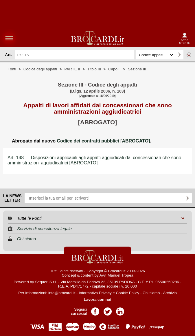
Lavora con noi (97, 299)
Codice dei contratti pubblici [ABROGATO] (103, 140)
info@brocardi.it (62, 293)
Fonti (12, 69)
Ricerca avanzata (189, 54)
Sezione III (137, 69)
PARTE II (72, 69)
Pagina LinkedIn (120, 309)
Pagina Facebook (95, 309)
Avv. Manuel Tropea (116, 275)
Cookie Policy (127, 293)
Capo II (114, 69)
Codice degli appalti (40, 69)
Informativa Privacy (95, 293)
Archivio (169, 293)
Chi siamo (151, 293)
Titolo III (94, 69)
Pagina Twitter (108, 309)
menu (9, 38)
